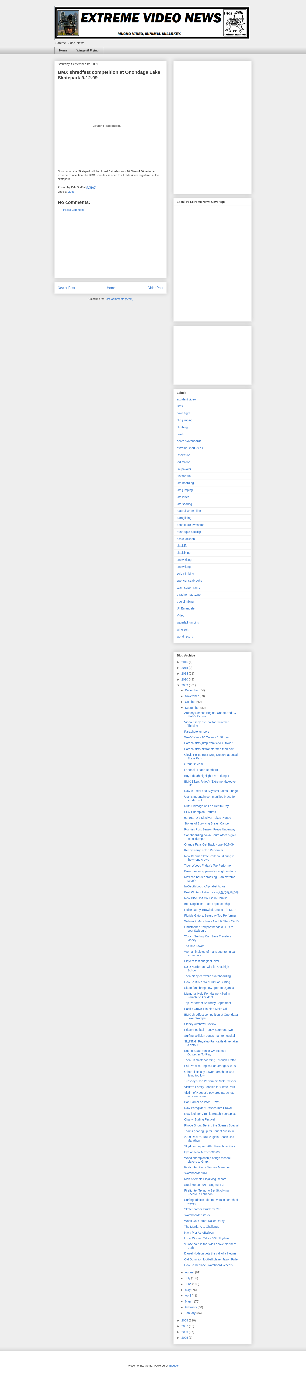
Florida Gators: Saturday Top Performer (210, 915)
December (192, 690)
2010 (185, 679)
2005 (185, 1337)
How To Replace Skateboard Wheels (208, 1265)
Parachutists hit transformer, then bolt (209, 749)
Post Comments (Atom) (119, 298)
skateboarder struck (197, 1215)
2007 (185, 1326)
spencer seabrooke (189, 580)
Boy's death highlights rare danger (206, 775)
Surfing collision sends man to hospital (209, 1035)
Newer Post (66, 288)
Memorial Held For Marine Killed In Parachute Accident (207, 995)
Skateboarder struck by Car (202, 1209)
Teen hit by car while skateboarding (207, 976)
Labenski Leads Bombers (201, 770)
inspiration (183, 455)
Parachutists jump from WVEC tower (208, 743)
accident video (186, 399)
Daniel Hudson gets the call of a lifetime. (210, 1253)
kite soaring (184, 504)
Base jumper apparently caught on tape (210, 871)
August (190, 1272)
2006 (185, 1332)
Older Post (155, 288)
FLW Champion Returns (200, 812)
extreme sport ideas (190, 448)
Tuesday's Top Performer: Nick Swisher (210, 1081)
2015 (185, 667)
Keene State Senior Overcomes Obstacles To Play (205, 1052)
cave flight (183, 413)
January (190, 1313)
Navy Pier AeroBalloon (199, 1232)
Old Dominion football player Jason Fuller (211, 1259)
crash (180, 434)
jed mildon (183, 462)
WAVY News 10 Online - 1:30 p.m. (207, 737)
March (189, 1301)
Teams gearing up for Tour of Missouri (209, 1131)
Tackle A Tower (194, 946)
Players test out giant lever (201, 961)
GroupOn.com (193, 764)
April (188, 1295)
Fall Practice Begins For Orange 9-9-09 (210, 1066)
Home (63, 50)
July (188, 1278)
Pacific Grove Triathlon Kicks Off (205, 1009)
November (192, 696)
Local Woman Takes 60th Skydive (206, 1238)
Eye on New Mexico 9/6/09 (202, 1152)
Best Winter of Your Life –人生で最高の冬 (211, 892)
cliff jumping (185, 420)
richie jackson (186, 539)
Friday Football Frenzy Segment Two (208, 1029)
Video (71, 191)
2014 (185, 673)
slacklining (184, 552)
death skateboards (189, 441)
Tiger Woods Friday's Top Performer (208, 865)
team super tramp (188, 587)
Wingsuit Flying (87, 50)
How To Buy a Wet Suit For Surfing (207, 982)
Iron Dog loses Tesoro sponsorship (207, 904)
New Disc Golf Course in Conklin (205, 898)
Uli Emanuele (185, 608)
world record (185, 636)
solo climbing (185, 573)
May (188, 1289)
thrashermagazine (189, 594)
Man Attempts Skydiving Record (205, 1179)
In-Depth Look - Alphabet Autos (204, 886)
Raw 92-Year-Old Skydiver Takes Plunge (211, 791)
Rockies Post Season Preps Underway (209, 829)
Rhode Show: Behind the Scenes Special (211, 1125)
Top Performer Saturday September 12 (209, 1003)
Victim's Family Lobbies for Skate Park (209, 1087)
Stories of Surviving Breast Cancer (207, 823)
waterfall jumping (188, 622)
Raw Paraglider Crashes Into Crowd (208, 1108)
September (192, 707)
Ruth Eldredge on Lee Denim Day (206, 806)
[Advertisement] (110, 248)
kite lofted (183, 497)
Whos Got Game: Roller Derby (204, 1221)
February (191, 1307)
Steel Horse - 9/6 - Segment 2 (204, 1184)
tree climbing (185, 601)
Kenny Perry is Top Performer (203, 850)
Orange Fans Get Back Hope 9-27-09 (209, 844)
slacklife (182, 545)
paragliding (184, 518)
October (190, 701)
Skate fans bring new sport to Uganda (209, 988)
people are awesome (190, 525)
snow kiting (184, 559)
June (188, 1284)
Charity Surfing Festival (199, 1119)
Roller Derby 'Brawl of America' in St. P (209, 909)
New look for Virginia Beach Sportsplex (210, 1113)
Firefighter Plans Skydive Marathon (207, 1167)
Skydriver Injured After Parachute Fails (209, 1146)
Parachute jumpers (196, 731)
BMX (180, 406)
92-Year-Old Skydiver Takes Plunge (207, 817)
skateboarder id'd (195, 1173)
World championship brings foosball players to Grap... (207, 1159)
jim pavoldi (184, 469)
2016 (185, 662)
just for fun (184, 476)
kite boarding (185, 483)
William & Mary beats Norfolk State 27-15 (211, 921)
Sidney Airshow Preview (200, 1024)
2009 (185, 685)
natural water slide (189, 511)
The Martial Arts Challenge (201, 1226)
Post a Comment (73, 209)
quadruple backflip (189, 532)
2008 (185, 1320)
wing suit (182, 629)
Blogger (173, 1365)
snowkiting (184, 566)
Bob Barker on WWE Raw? (202, 1102)
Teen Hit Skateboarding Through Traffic (210, 1060)
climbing (182, 427)
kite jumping (185, 490)
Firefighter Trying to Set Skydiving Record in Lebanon (206, 1192)
